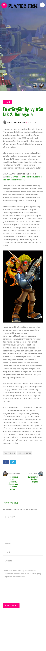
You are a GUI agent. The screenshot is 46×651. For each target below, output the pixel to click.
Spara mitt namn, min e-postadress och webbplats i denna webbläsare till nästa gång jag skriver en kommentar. (22, 573)
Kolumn (7, 102)
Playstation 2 (9, 453)
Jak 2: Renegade (25, 453)
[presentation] (13, 592)
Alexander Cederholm (16, 122)
